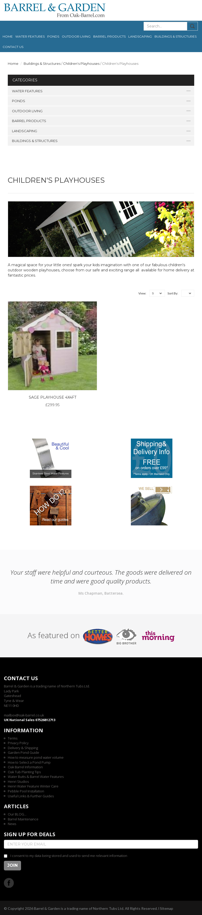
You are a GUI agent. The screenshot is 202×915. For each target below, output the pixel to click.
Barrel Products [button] (109, 36)
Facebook (9, 883)
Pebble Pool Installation (26, 791)
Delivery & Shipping (23, 747)
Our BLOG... (17, 814)
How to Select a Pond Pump (29, 762)
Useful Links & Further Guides (31, 796)
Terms (12, 738)
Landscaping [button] (140, 36)
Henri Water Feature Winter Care (33, 786)
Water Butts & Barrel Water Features (36, 776)
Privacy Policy (18, 743)
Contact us (13, 47)
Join (12, 865)
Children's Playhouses (81, 63)
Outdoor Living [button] (76, 36)
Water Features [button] (30, 36)
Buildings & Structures (42, 63)
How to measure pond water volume (36, 757)
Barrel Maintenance (23, 819)
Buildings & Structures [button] (175, 36)
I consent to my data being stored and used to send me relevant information (68, 855)
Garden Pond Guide (23, 752)
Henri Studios (18, 781)
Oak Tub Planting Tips (24, 772)
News (12, 823)
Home (8, 36)
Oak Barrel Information (25, 767)
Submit (192, 26)
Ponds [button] (53, 36)
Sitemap (166, 908)
